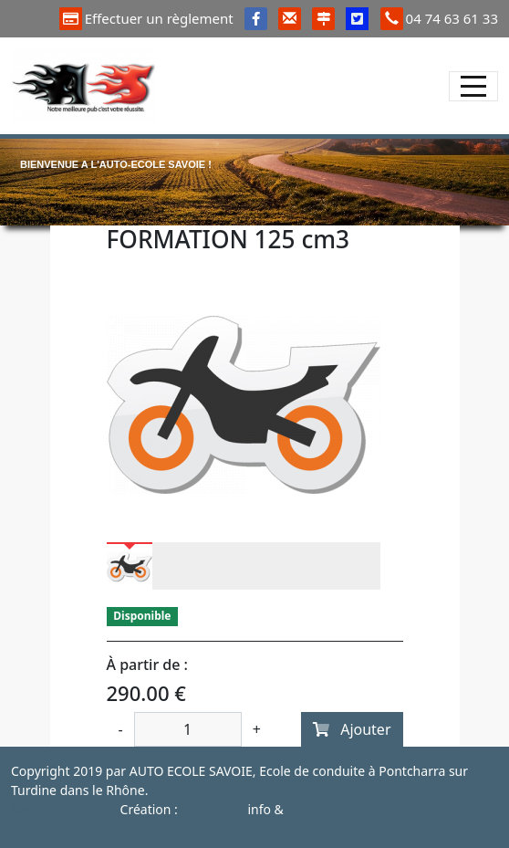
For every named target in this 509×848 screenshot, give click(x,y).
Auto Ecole (213, 809)
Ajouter (352, 729)
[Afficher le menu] (473, 86)
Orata (303, 809)
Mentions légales (62, 809)
